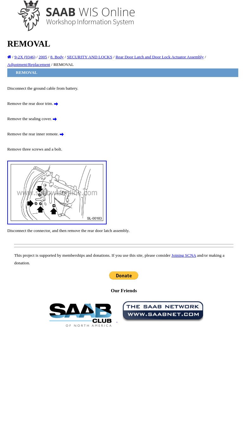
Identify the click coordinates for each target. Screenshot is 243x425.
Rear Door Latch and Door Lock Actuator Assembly (159, 57)
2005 (43, 57)
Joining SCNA (183, 255)
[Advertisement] (124, 375)
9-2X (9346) (24, 57)
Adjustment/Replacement (28, 64)
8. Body (57, 57)
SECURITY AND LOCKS (89, 57)
